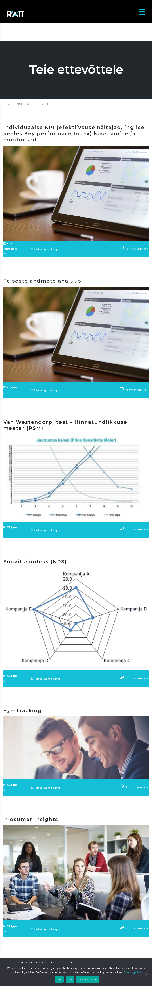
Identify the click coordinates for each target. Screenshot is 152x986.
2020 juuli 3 (11, 390)
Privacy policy (132, 972)
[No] (146, 974)
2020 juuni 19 (11, 928)
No (70, 979)
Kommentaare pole (134, 248)
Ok (59, 979)
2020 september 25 (10, 249)
